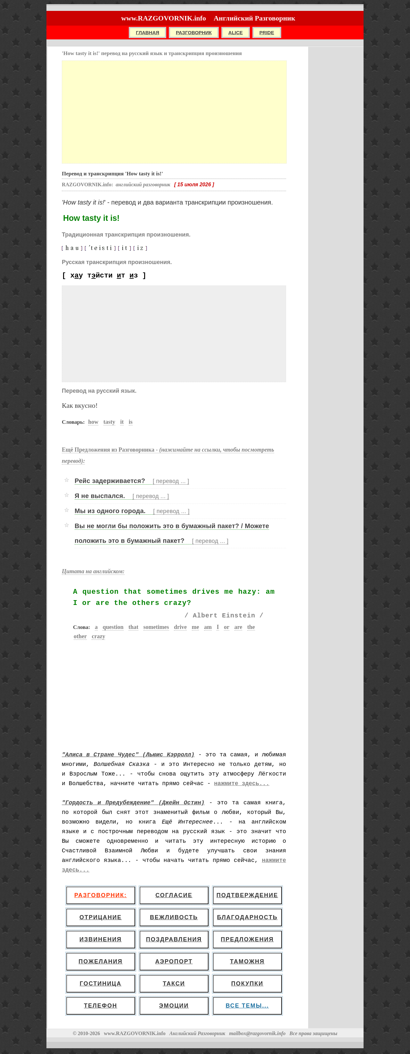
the (251, 627)
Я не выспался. (122, 496)
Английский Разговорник (254, 18)
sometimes (156, 627)
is (131, 422)
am (208, 627)
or (226, 627)
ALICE (235, 32)
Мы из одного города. (132, 511)
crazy (98, 636)
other (80, 636)
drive (180, 627)
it (122, 422)
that (133, 627)
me (195, 627)
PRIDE (266, 32)
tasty (109, 422)
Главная (147, 32)
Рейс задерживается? (132, 481)
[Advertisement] (174, 112)
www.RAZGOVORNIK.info (163, 18)
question (112, 627)
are (238, 627)
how (93, 422)
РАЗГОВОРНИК (194, 32)
